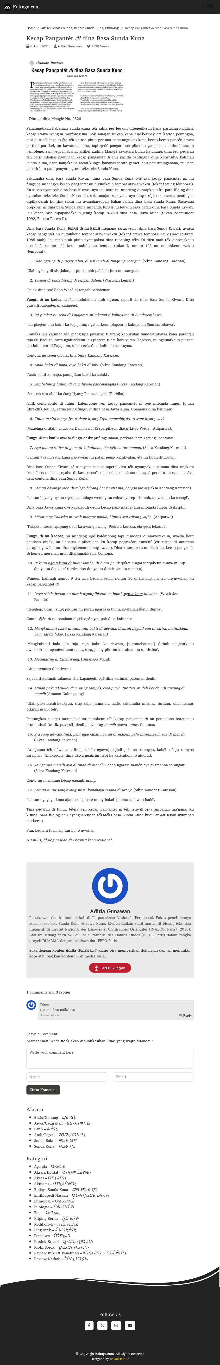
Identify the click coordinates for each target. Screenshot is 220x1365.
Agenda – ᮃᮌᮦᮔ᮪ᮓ (50, 1166)
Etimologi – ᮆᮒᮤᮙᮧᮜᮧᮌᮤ (54, 1201)
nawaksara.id (119, 1359)
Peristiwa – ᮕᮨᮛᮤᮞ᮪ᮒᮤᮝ (52, 1235)
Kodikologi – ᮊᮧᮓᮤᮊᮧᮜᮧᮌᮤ (56, 1224)
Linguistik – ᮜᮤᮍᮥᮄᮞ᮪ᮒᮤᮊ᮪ (55, 1230)
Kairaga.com (22, 6)
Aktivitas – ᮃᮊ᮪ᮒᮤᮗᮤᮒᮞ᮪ (55, 1183)
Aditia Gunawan (70, 46)
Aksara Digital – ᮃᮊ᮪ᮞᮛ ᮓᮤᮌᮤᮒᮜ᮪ (62, 1172)
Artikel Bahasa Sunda (56, 28)
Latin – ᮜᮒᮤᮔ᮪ (46, 1129)
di (69, 563)
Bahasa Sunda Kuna (88, 28)
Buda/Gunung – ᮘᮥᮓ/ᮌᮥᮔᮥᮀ (55, 1117)
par (113, 563)
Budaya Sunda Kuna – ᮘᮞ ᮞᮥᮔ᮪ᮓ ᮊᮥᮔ (66, 1189)
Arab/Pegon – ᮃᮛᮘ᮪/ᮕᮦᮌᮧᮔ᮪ (59, 1134)
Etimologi (112, 28)
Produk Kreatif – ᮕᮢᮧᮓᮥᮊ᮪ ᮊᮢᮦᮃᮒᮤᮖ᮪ (64, 1241)
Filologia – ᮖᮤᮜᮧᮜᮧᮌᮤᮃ (54, 1206)
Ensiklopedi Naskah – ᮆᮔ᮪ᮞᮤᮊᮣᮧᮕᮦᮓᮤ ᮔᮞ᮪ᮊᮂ (71, 1195)
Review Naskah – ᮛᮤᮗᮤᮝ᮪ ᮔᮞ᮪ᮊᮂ (61, 1258)
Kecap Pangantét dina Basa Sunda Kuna (85, 38)
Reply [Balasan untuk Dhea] (185, 1015)
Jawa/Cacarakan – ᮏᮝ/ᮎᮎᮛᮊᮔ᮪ (62, 1123)
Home (30, 28)
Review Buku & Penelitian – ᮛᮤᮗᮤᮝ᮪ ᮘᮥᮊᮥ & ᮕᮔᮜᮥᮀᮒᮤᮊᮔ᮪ (80, 1253)
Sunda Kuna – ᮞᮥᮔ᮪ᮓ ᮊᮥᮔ (54, 1146)
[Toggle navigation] (209, 7)
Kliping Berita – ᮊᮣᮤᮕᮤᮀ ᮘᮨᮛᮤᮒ (56, 1218)
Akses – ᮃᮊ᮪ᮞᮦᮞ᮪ (50, 1178)
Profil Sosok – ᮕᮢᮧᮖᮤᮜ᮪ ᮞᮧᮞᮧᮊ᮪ (61, 1247)
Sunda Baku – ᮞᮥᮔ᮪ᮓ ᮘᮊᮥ (55, 1140)
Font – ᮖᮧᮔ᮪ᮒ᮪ (47, 1212)
